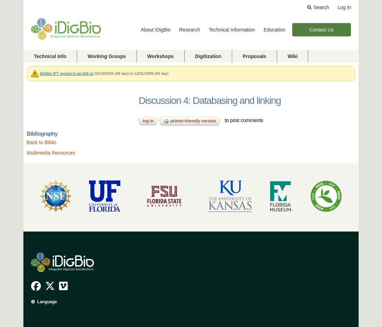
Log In (344, 7)
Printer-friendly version (189, 121)
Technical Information (232, 30)
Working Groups (107, 56)
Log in (148, 121)
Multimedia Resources (51, 153)
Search (321, 7)
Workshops (160, 56)
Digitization (208, 56)
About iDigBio (155, 30)
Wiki (293, 56)
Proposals (254, 56)
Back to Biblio (42, 142)
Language (47, 301)
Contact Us (321, 30)
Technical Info (50, 56)
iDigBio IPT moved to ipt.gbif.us (66, 73)
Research (189, 30)
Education (274, 30)
